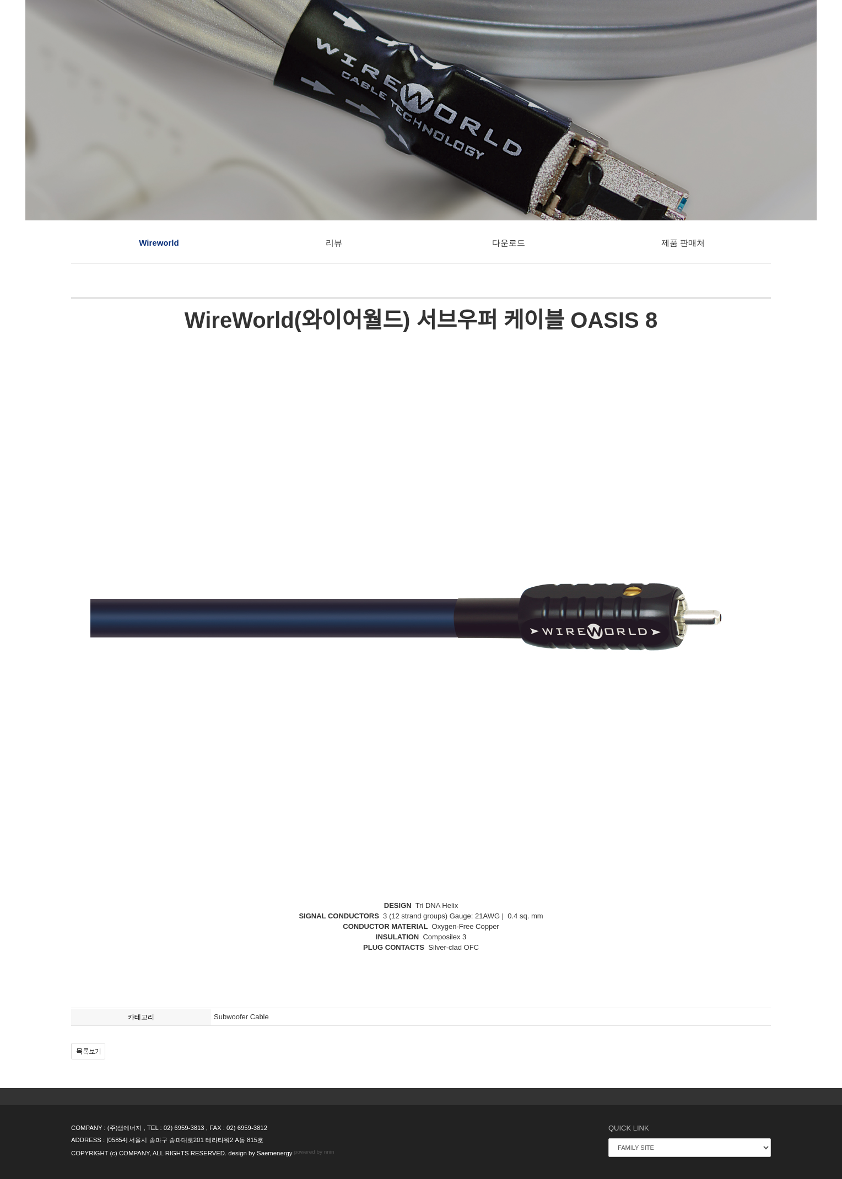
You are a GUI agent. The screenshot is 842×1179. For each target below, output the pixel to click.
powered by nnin (314, 1152)
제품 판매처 (683, 242)
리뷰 (334, 242)
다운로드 (508, 242)
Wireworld (159, 242)
